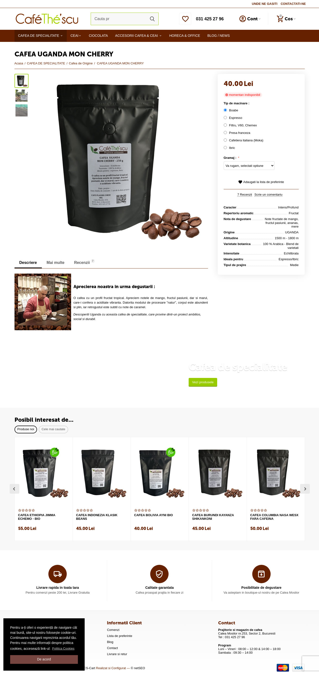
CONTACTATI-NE (293, 4)
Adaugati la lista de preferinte (261, 182)
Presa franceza (237, 133)
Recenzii (84, 262)
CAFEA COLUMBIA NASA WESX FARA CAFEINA (274, 517)
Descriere (28, 262)
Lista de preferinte (119, 636)
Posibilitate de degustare (261, 588)
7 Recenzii (244, 194)
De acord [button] (44, 659)
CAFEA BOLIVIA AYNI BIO (153, 515)
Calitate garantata (159, 588)
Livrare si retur (117, 654)
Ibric (230, 148)
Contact (112, 648)
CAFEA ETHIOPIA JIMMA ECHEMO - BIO (36, 517)
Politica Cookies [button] (63, 648)
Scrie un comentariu (268, 194)
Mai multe (56, 262)
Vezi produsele (203, 382)
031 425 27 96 (210, 18)
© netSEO (138, 668)
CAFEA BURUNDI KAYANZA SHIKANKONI (213, 517)
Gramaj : (230, 158)
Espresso (233, 118)
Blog (110, 642)
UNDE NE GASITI (264, 4)
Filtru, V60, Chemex (241, 125)
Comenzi (113, 630)
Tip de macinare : (237, 103)
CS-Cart (89, 668)
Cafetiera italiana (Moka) (244, 140)
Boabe (232, 110)
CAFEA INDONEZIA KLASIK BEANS (97, 517)
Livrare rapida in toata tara (57, 588)
